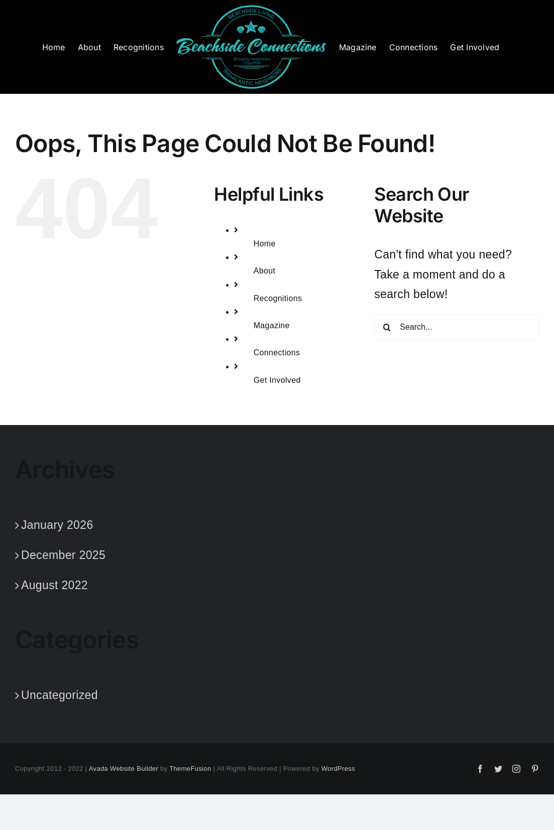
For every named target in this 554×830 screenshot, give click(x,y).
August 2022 (54, 585)
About (265, 270)
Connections (277, 352)
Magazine (272, 325)
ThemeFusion (190, 768)
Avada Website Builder (123, 768)
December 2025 (63, 555)
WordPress (338, 768)
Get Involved (277, 380)
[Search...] (456, 327)
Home (265, 243)
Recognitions (278, 298)
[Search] (386, 327)
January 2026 (57, 524)
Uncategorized (59, 695)
